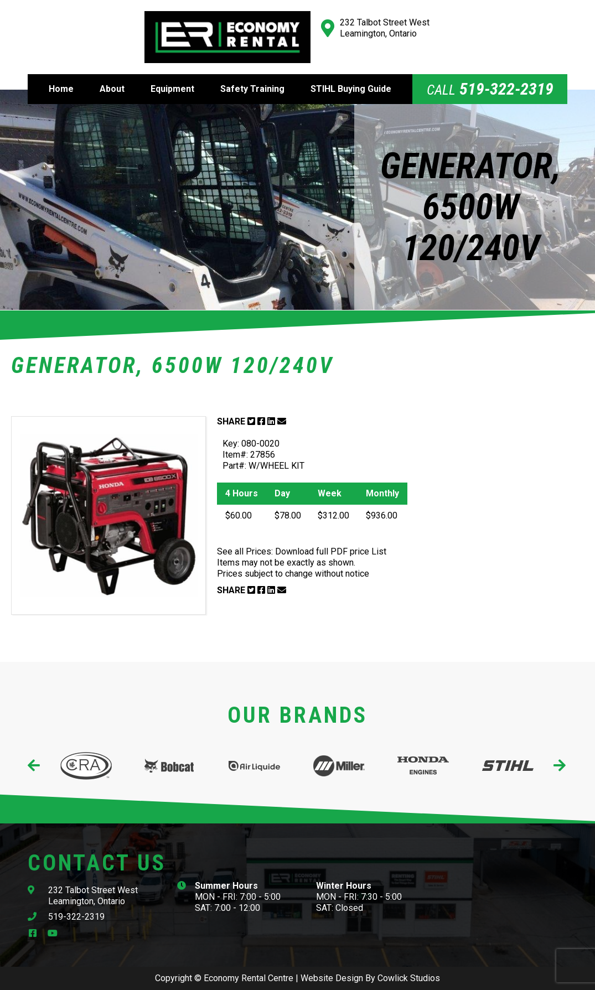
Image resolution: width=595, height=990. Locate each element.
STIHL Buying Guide (351, 89)
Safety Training (252, 89)
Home (61, 89)
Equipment (172, 89)
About (112, 89)
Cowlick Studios (408, 978)
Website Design (332, 978)
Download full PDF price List (330, 551)
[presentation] (35, 765)
